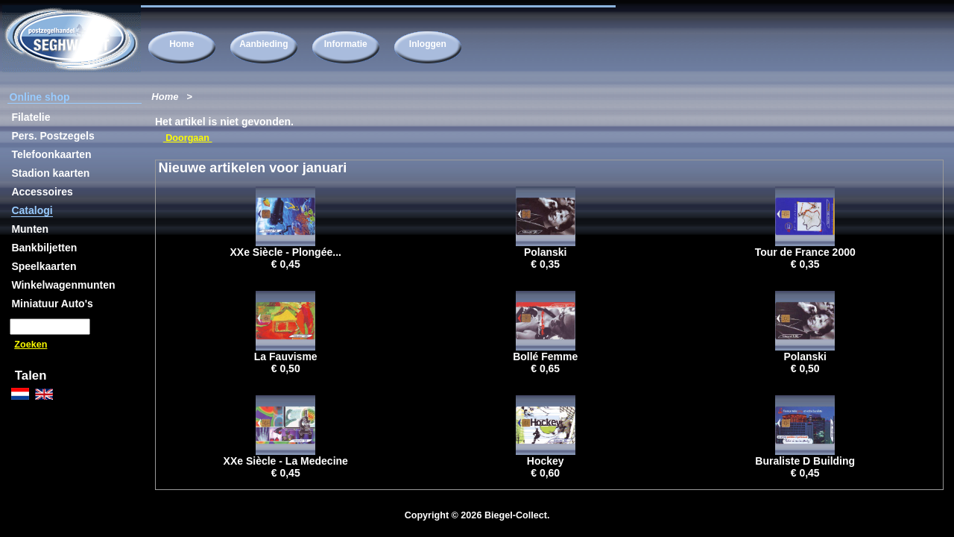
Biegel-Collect (515, 515)
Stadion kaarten (50, 173)
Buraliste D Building (805, 461)
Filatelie (30, 117)
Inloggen (427, 44)
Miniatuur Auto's (51, 304)
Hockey (545, 461)
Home (181, 44)
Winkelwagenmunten (63, 285)
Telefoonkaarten (51, 154)
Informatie (345, 44)
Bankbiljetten (44, 248)
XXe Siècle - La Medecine (286, 461)
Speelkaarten (43, 266)
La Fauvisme (286, 356)
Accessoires (42, 192)
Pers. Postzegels (52, 136)
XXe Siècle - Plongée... (285, 252)
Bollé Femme (545, 356)
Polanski (545, 252)
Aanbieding (263, 44)
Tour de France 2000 (805, 252)
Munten (29, 229)
